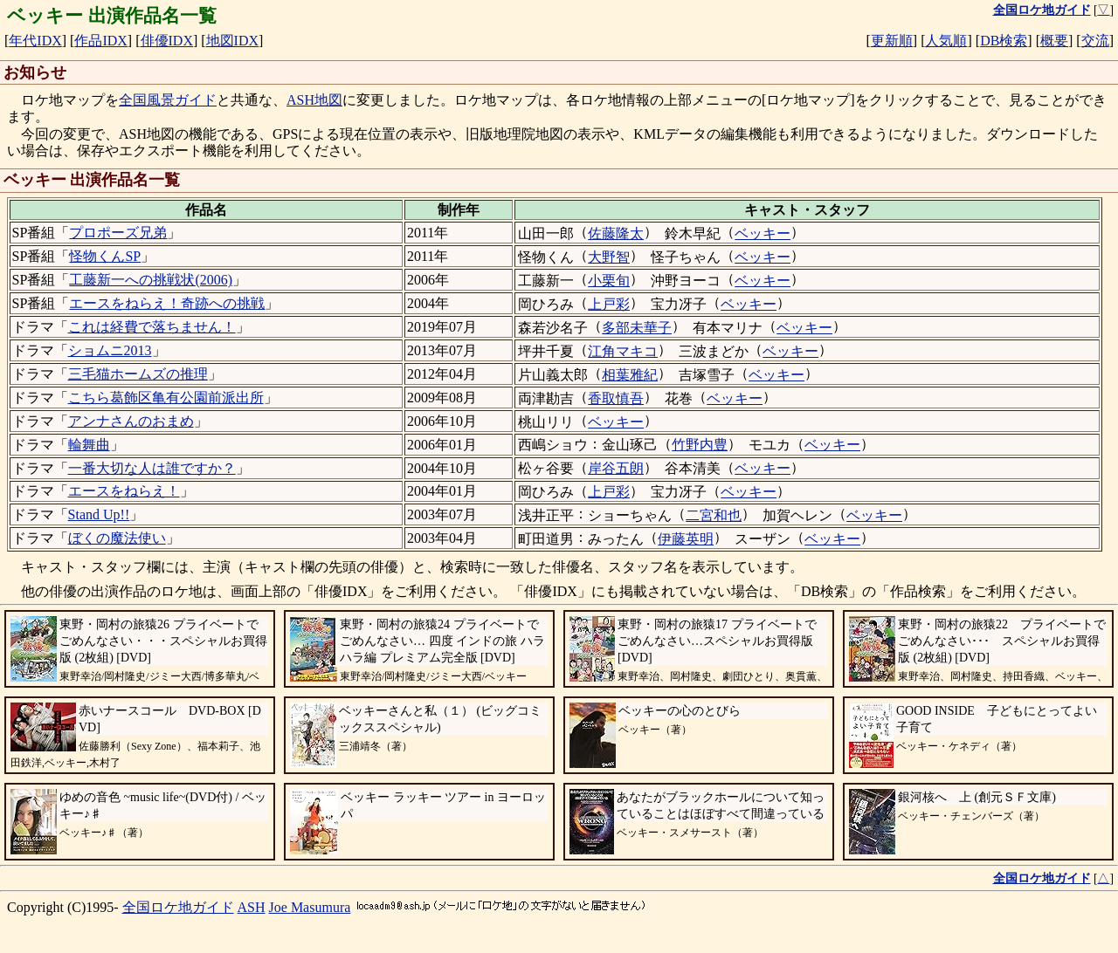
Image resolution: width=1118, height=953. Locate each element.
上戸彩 (609, 304)
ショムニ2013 (110, 350)
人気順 (946, 40)
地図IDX (232, 40)
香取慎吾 (616, 398)
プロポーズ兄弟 (118, 232)
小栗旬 (609, 280)
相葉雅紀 (630, 374)
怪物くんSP (105, 256)
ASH (252, 907)
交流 (1095, 40)
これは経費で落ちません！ (152, 326)
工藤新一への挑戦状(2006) (150, 279)
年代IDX (35, 40)
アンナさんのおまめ (131, 421)
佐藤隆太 (616, 233)
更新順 (892, 40)
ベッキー (762, 233)
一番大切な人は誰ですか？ (152, 468)
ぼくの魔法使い (117, 538)
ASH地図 (314, 100)
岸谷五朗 (616, 468)
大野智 (609, 257)
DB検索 (1003, 40)
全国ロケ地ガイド (178, 907)
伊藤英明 (686, 538)
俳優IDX (167, 40)
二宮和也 (714, 515)
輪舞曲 (89, 444)
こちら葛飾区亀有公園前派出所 (166, 397)
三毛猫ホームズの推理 (138, 374)
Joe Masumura (310, 907)
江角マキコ (623, 351)
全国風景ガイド (168, 100)
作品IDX (100, 40)
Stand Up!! (99, 514)
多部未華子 (637, 327)
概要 (1054, 40)
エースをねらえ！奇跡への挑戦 (167, 303)
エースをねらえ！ (124, 490)
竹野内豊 (700, 444)
